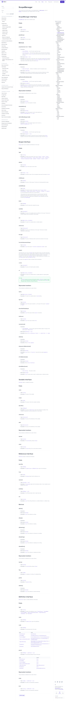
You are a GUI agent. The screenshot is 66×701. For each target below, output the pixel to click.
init (57, 93)
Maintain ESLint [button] (7, 119)
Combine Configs (4, 33)
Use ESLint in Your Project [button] (7, 16)
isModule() (59, 36)
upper (58, 46)
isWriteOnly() (59, 98)
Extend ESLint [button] (7, 63)
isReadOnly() (59, 99)
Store (46, 1)
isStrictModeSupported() (61, 39)
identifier (58, 88)
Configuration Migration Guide (6, 38)
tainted (58, 82)
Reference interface (59, 85)
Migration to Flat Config (5, 75)
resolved (58, 90)
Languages (4, 73)
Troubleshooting (4, 56)
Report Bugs (3, 96)
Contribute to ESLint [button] (7, 91)
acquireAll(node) (60, 40)
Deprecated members (60, 35)
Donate (62, 1)
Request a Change (4, 101)
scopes (58, 26)
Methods (57, 29)
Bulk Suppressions (4, 49)
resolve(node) (59, 66)
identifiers (59, 77)
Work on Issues (4, 110)
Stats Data (3, 82)
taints (58, 61)
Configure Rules (4, 28)
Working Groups (4, 128)
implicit (58, 58)
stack (58, 84)
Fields (57, 25)
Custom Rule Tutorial (5, 68)
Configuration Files (5, 25)
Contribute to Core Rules (5, 113)
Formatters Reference (5, 47)
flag (57, 104)
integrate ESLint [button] (7, 85)
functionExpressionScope (61, 57)
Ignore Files (4, 35)
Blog (39, 1)
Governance (3, 115)
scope (58, 76)
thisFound (58, 64)
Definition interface (59, 108)
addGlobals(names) (60, 32)
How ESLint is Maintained (5, 121)
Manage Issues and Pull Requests (7, 123)
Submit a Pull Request (5, 111)
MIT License (61, 689)
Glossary (3, 21)
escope (20, 11)
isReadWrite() (59, 100)
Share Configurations (5, 77)
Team (36, 1)
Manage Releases (4, 126)
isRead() (58, 97)
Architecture (3, 103)
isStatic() (58, 67)
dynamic (58, 62)
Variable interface (59, 72)
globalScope (59, 27)
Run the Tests (4, 106)
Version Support (4, 54)
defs (58, 80)
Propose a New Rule (5, 98)
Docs (42, 1)
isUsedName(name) (60, 71)
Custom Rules (4, 70)
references (59, 54)
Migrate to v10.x (4, 52)
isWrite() (58, 95)
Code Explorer (56, 1)
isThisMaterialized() (60, 70)
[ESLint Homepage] (4, 2)
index (58, 117)
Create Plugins (4, 66)
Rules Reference (4, 42)
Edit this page (22, 695)
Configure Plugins (4, 30)
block (58, 50)
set (57, 53)
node (58, 113)
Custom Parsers (4, 80)
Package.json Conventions (6, 108)
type (58, 44)
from (58, 89)
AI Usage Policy (4, 94)
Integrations (3, 51)
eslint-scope (42, 10)
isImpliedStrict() (60, 37)
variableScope (59, 49)
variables (58, 52)
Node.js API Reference (5, 88)
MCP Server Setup (4, 44)
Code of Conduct (4, 93)
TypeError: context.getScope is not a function (7, 60)
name (58, 75)
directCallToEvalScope (61, 63)
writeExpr (58, 91)
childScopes (59, 48)
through (58, 55)
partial (58, 106)
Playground (50, 1)
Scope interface (58, 41)
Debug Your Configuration (6, 37)
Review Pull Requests (5, 124)
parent (58, 115)
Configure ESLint (4, 23)
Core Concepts (4, 19)
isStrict (58, 45)
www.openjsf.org (57, 688)
